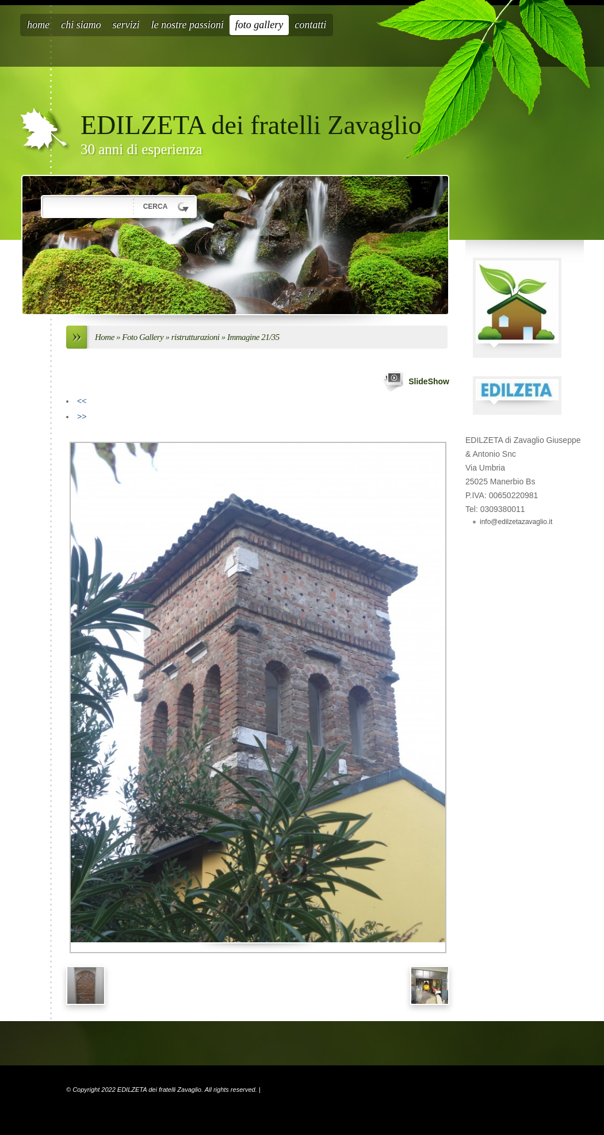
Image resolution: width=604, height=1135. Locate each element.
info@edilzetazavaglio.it (516, 522)
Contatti (310, 24)
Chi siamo (81, 24)
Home (38, 24)
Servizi (126, 24)
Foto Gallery (259, 24)
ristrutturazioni (195, 337)
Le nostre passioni (187, 24)
